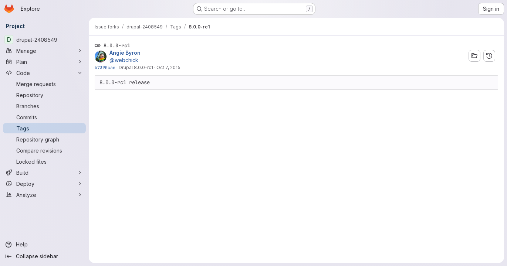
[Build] (44, 172)
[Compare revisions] (44, 150)
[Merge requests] (44, 84)
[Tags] (44, 128)
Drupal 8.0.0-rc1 (136, 67)
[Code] (44, 73)
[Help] (44, 244)
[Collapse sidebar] (44, 256)
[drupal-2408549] (44, 39)
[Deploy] (44, 183)
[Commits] (44, 117)
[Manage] (44, 50)
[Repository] (44, 95)
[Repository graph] (44, 139)
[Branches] (44, 106)
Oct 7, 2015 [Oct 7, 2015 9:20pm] (168, 67)
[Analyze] (44, 195)
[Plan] (44, 62)
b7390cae (105, 67)
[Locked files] (44, 161)
